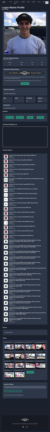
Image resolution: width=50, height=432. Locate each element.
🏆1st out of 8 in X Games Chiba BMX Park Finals (21, 169)
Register (23, 1)
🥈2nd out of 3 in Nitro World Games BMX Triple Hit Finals (23, 202)
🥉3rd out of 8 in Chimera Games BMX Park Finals (21, 221)
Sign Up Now (25, 83)
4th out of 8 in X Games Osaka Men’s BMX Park (20, 160)
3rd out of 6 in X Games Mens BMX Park (19, 174)
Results (39, 1)
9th (42, 64)
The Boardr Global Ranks (11, 69)
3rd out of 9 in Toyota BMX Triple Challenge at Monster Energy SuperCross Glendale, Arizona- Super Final (24, 302)
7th (32, 64)
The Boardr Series (16, 2)
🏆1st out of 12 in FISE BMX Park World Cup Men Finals (23, 198)
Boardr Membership (9, 80)
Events (10, 1)
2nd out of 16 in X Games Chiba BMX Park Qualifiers (22, 212)
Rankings (33, 1)
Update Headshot (9, 117)
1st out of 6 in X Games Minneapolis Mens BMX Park (22, 226)
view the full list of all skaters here (16, 395)
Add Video (40, 117)
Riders (28, 1)
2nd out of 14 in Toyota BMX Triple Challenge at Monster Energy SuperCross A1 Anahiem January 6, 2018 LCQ (25, 274)
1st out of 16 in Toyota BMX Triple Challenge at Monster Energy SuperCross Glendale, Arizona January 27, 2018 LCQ (24, 257)
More (44, 1)
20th (21, 64)
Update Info (20, 117)
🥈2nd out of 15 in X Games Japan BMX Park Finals (22, 184)
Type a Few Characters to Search (13, 391)
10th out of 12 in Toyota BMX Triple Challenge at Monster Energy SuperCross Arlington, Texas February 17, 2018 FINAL (25, 246)
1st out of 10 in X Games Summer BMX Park (20, 207)
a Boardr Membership (25, 77)
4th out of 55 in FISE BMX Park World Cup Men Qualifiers (23, 193)
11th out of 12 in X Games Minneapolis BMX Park (21, 235)
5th (9, 64)
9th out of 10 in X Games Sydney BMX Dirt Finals (21, 230)
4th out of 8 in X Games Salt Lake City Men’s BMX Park (22, 155)
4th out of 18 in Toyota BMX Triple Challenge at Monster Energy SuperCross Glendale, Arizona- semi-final (24, 291)
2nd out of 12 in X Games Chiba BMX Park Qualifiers (22, 164)
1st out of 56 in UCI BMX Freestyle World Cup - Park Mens (23, 188)
